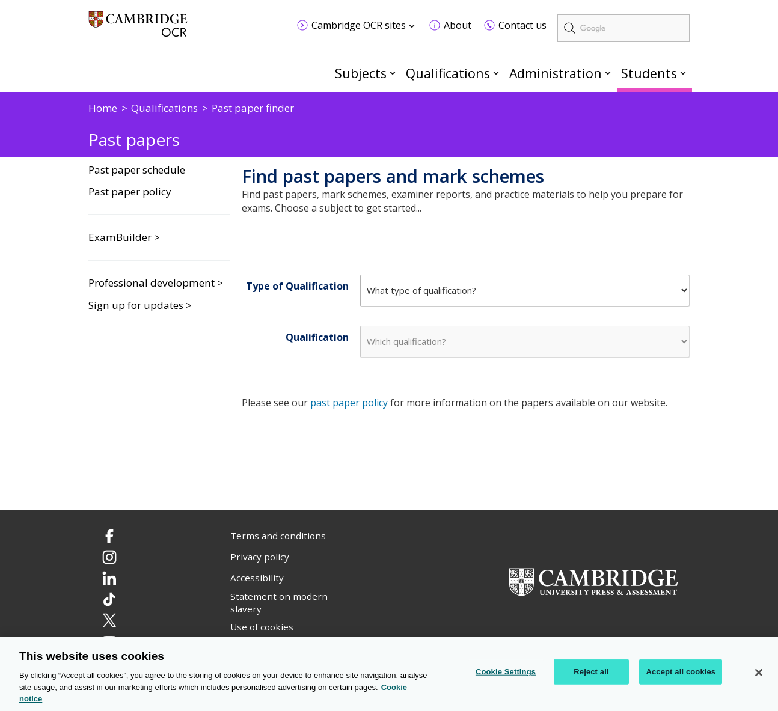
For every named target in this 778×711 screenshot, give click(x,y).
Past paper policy (129, 191)
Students (649, 73)
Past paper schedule (136, 170)
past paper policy (349, 402)
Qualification (317, 337)
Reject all (591, 671)
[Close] (759, 673)
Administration (555, 73)
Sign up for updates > (140, 305)
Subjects (361, 73)
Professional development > (155, 283)
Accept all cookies (680, 671)
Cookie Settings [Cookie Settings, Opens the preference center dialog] (506, 671)
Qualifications (448, 73)
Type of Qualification (297, 286)
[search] (623, 28)
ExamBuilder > (124, 237)
